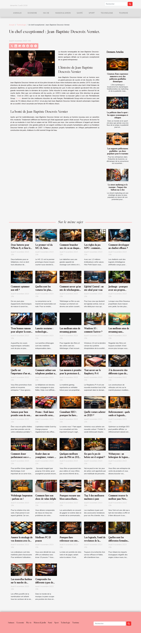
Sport (92, 13)
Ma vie (46, 13)
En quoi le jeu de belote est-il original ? (94, 455)
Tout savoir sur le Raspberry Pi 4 (92, 372)
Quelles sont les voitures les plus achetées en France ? (45, 290)
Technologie (107, 13)
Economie (32, 13)
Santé (80, 13)
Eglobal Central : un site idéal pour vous (94, 288)
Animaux (17, 13)
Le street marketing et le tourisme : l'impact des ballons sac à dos (118, 187)
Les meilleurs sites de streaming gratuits (70, 330)
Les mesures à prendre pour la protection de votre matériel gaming (70, 373)
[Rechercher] (115, 4)
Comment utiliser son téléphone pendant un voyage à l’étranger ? (45, 373)
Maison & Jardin (63, 13)
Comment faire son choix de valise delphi (45, 497)
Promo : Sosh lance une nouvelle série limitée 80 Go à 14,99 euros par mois (45, 416)
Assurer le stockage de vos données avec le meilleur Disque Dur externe (21, 542)
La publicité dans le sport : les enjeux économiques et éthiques (117, 115)
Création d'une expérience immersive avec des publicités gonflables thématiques (117, 77)
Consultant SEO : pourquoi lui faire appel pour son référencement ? (68, 416)
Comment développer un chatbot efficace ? (118, 246)
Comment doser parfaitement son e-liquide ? (20, 457)
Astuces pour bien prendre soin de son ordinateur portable (20, 415)
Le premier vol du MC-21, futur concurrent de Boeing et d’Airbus (45, 249)
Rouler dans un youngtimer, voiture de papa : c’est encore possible (46, 458)
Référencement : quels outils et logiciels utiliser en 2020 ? (119, 415)
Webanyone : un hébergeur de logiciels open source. (118, 457)
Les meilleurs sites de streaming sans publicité (118, 331)
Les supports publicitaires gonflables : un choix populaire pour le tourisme (117, 151)
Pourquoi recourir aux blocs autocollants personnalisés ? (70, 499)
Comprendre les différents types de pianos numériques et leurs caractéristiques (45, 584)
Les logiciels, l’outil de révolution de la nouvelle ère (94, 540)
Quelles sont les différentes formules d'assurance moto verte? (117, 542)
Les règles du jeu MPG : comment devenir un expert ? (93, 248)
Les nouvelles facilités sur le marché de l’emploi (21, 582)
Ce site (18, 98)
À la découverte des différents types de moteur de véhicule (117, 373)
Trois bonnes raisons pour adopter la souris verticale (21, 331)
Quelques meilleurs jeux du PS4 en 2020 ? (70, 457)
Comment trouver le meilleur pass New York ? (118, 499)
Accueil (12, 25)
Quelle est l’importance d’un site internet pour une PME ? (21, 375)
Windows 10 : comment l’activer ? (93, 330)
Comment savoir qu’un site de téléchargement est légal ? (70, 290)
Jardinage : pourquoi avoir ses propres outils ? (118, 290)
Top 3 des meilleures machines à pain (94, 497)
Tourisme (123, 13)
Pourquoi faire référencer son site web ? (68, 540)
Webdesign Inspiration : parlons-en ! (21, 497)
